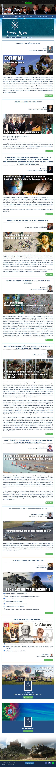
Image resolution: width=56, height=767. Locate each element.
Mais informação (28, 731)
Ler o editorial (48, 95)
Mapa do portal (29, 763)
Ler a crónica (49, 613)
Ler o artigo (49, 151)
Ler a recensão (48, 660)
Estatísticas (38, 16)
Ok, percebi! (28, 2)
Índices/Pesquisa (27, 16)
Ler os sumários (28, 697)
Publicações (10, 16)
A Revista (18, 16)
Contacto (46, 16)
